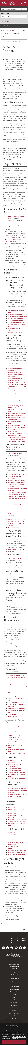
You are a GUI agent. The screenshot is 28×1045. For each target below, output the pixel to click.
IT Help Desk (14, 1002)
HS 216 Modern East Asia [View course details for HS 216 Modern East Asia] (14, 396)
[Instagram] (7, 947)
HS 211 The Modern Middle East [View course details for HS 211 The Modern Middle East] (16, 394)
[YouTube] (16, 947)
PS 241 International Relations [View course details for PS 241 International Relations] (15, 415)
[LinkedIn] (24, 947)
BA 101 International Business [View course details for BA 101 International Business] (15, 320)
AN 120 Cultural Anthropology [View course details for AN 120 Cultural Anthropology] (15, 318)
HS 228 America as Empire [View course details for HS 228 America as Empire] (14, 400)
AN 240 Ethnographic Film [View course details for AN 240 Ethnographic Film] (14, 380)
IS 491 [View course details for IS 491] (10, 174)
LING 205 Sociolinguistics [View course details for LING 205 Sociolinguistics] (14, 510)
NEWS (14, 984)
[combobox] (14, 9)
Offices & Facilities (14, 991)
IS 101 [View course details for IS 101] (23, 172)
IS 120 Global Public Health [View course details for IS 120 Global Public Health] (15, 314)
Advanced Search (5, 21)
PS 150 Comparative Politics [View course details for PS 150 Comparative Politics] (15, 332)
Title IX (14, 1018)
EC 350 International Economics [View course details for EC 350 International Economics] (16, 494)
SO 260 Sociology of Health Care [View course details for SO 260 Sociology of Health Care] (16, 425)
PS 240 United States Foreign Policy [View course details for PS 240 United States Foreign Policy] (17, 413)
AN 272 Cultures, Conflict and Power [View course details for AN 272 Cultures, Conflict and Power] (17, 384)
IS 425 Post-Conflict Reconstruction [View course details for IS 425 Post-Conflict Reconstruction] (17, 480)
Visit (7, 940)
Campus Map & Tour (14, 978)
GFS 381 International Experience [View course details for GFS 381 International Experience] (16, 496)
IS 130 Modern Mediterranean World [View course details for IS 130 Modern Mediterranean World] (17, 316)
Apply (2, 940)
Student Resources (14, 986)
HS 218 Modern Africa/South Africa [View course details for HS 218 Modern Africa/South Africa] (17, 398)
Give (12, 940)
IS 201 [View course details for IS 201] (7, 245)
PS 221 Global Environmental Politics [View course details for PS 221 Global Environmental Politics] (17, 809)
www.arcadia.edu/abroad (12, 914)
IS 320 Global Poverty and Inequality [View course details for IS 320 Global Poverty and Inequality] (17, 474)
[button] (22, 3)
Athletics (14, 994)
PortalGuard (24, 940)
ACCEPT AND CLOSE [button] (14, 1042)
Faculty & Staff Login (14, 1013)
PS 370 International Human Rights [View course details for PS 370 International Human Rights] (17, 519)
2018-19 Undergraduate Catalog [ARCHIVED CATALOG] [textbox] (14, 9)
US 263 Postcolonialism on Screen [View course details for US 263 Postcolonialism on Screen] (16, 441)
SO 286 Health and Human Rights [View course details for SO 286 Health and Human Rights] (16, 427)
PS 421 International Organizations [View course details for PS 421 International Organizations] (17, 521)
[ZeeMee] (20, 947)
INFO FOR (14, 1005)
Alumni (14, 1007)
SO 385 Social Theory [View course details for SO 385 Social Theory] (13, 527)
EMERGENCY (14, 981)
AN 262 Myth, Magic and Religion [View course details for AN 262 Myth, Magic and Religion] (16, 382)
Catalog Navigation (8, 25)
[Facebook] (3, 947)
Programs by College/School (15, 42)
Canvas (14, 997)
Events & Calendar (14, 989)
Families (14, 1015)
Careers (17, 940)
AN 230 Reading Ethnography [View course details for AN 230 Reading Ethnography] (15, 378)
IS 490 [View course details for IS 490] (6, 174)
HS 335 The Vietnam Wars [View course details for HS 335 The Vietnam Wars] (14, 502)
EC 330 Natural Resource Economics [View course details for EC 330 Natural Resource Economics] (17, 492)
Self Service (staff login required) (14, 999)
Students (14, 1010)
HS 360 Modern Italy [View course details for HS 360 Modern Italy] (13, 508)
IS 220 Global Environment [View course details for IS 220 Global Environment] (14, 372)
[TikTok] (11, 947)
